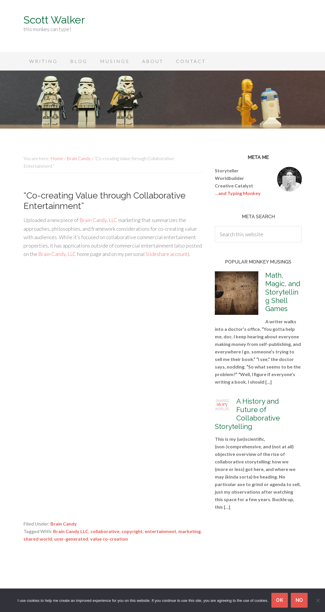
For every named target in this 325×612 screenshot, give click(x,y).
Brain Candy (63, 523)
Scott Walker (54, 20)
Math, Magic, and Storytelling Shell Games (282, 292)
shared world (37, 538)
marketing (189, 531)
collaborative (104, 531)
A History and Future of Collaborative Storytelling (247, 413)
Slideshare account (167, 254)
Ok (279, 600)
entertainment (160, 531)
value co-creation (109, 538)
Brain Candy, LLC (98, 220)
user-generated (71, 538)
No (299, 600)
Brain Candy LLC (70, 531)
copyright (132, 531)
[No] (318, 600)
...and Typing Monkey (238, 193)
